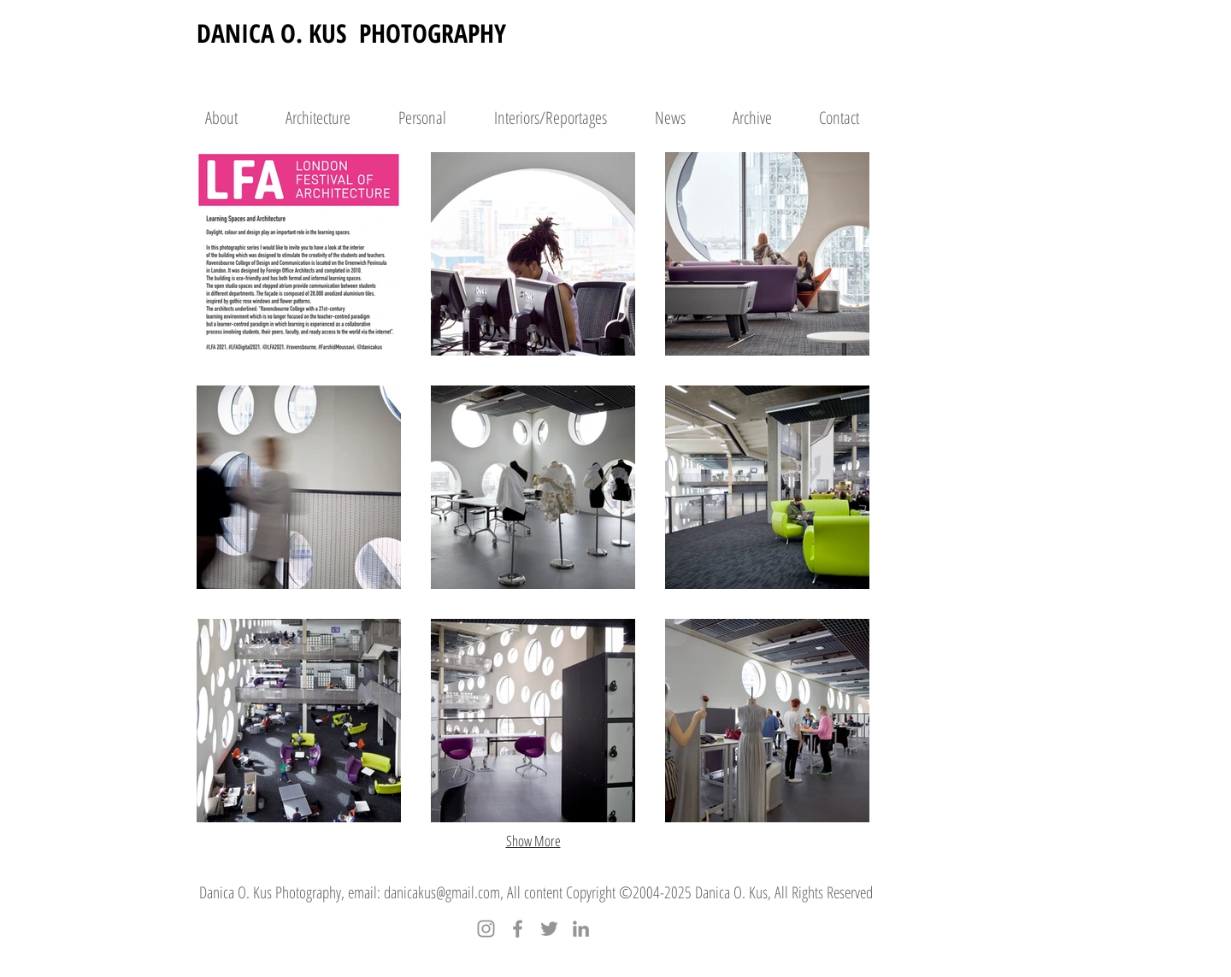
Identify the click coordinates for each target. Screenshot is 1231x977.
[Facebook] (517, 928)
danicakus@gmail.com (442, 892)
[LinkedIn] (580, 928)
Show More (533, 840)
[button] (299, 254)
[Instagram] (486, 928)
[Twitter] (549, 928)
